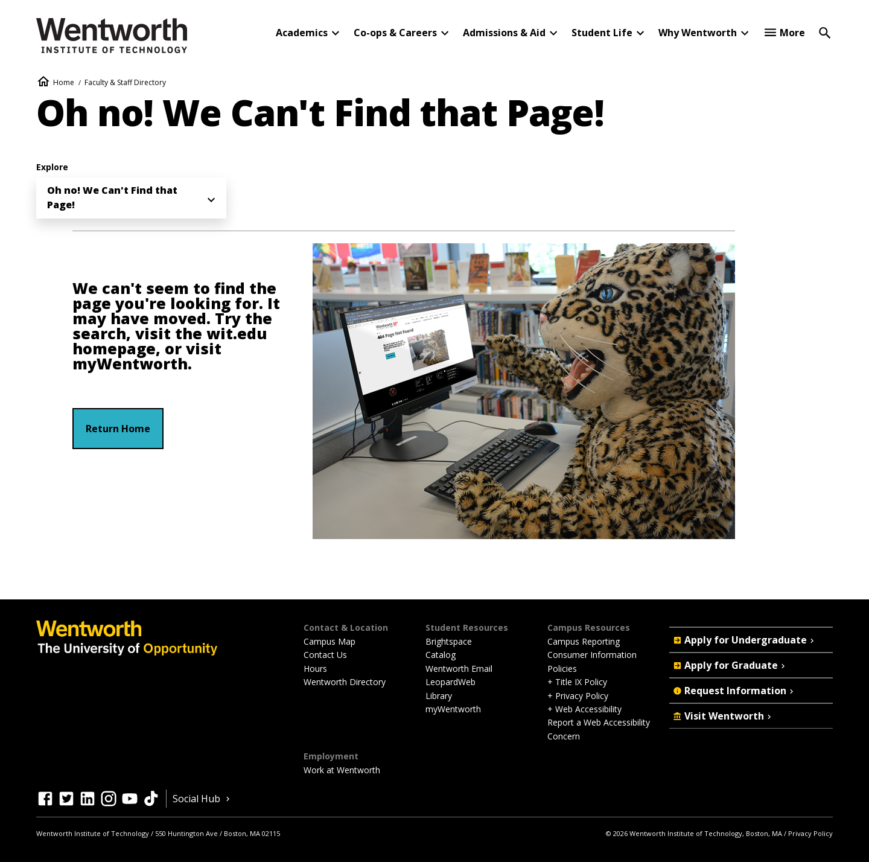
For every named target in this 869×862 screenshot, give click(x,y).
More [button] (792, 32)
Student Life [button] (601, 32)
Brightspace (448, 641)
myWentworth (130, 363)
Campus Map (329, 641)
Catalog (440, 654)
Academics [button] (302, 32)
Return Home (118, 428)
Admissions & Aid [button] (504, 32)
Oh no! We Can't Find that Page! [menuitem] (112, 197)
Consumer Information (592, 654)
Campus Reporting (583, 641)
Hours (315, 668)
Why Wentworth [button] (697, 32)
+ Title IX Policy (577, 682)
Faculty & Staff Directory (125, 82)
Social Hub (202, 798)
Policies (562, 668)
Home (63, 82)
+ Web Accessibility (584, 709)
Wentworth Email (458, 668)
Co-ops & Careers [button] (395, 32)
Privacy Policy (810, 833)
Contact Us (325, 654)
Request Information (734, 690)
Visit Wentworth (723, 716)
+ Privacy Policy (577, 695)
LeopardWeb (450, 682)
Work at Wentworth (342, 770)
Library (438, 695)
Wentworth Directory (345, 682)
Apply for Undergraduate (744, 639)
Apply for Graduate (730, 665)
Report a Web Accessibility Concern (598, 729)
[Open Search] (825, 32)
